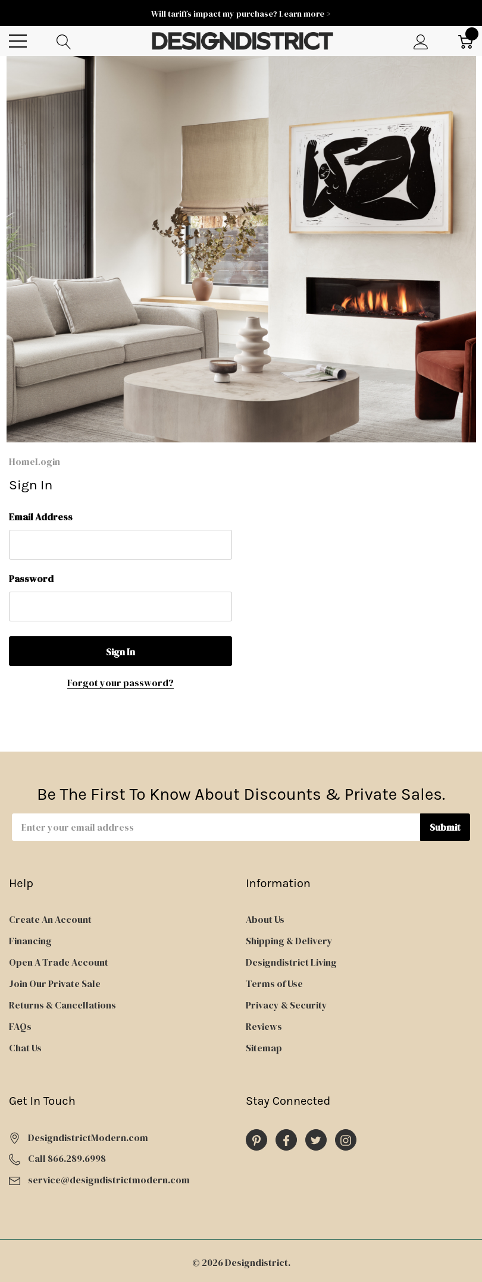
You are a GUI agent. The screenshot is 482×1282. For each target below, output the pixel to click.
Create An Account (50, 919)
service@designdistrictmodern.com (109, 1179)
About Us (265, 919)
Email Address (41, 516)
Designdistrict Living (291, 962)
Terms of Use (274, 983)
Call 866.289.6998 (67, 1158)
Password (31, 578)
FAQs (20, 1026)
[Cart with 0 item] (465, 41)
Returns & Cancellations (62, 1004)
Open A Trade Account (58, 962)
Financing (30, 940)
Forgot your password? (120, 682)
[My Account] (421, 41)
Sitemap (264, 1047)
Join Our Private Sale (55, 983)
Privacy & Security (286, 1004)
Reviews (264, 1026)
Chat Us (25, 1047)
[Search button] (64, 41)
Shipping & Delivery (289, 940)
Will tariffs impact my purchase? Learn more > (241, 14)
